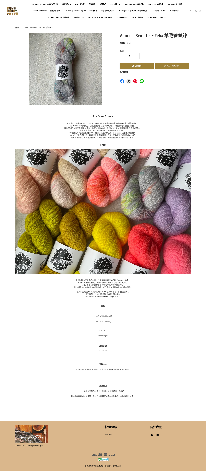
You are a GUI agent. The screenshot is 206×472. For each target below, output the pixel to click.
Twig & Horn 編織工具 (155, 5)
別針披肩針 (78, 18)
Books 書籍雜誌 (122, 18)
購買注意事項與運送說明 (94, 466)
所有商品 (66, 5)
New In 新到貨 (80, 5)
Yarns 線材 (115, 5)
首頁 (17, 28)
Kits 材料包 (93, 11)
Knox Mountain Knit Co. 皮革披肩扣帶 (47, 11)
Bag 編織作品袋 (108, 11)
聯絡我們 (108, 435)
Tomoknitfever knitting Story (157, 18)
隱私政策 (108, 466)
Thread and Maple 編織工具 (134, 5)
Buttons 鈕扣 (174, 11)
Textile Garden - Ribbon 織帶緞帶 (57, 18)
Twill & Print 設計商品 (174, 5)
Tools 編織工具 (158, 11)
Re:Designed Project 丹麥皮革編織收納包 (133, 11)
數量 (122, 51)
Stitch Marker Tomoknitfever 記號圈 (99, 18)
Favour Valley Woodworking (75, 11)
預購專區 (92, 5)
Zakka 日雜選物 (137, 18)
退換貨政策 (117, 466)
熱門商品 (103, 5)
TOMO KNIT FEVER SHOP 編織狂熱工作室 (44, 5)
